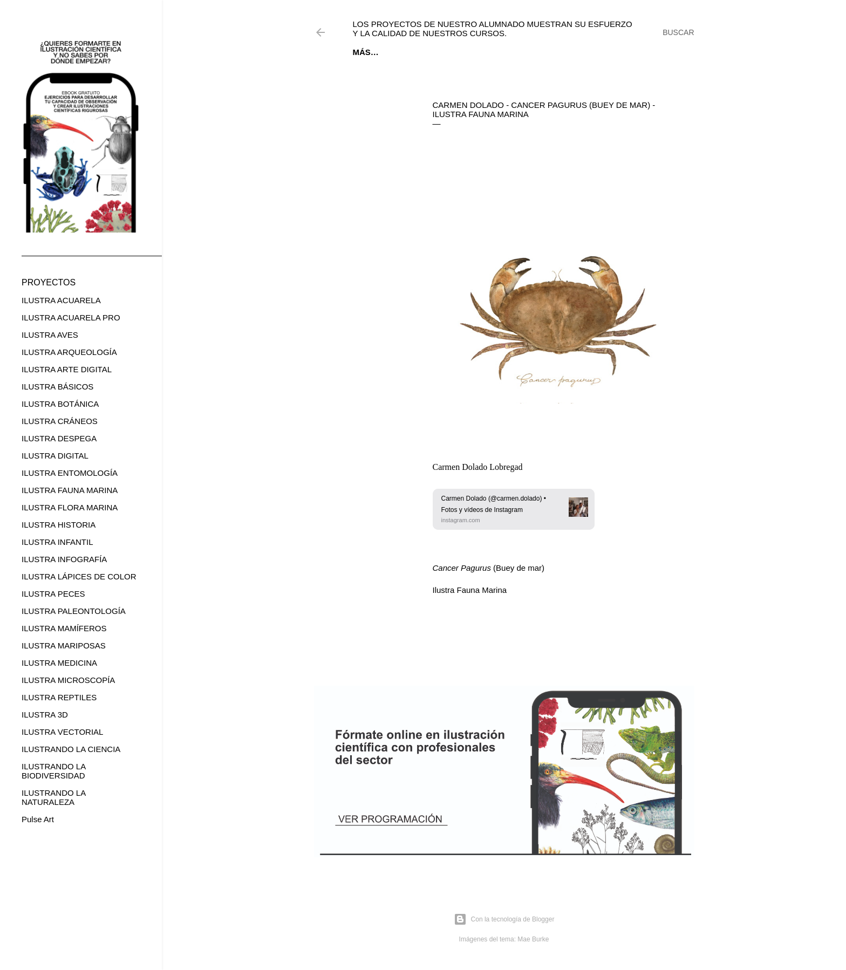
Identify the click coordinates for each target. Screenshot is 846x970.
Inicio (365, 52)
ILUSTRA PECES (53, 593)
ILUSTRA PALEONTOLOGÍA (74, 611)
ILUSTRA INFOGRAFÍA (64, 559)
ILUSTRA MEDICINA (59, 662)
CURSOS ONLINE (498, 52)
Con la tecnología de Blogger (504, 919)
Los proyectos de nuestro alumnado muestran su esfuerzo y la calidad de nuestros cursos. (492, 28)
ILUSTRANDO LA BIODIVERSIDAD (53, 771)
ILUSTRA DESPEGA (59, 438)
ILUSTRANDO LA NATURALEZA (53, 797)
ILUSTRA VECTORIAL (62, 731)
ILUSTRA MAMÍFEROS (64, 628)
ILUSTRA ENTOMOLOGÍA (70, 472)
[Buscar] (678, 32)
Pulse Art (38, 819)
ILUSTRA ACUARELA (61, 300)
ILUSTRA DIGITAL (55, 455)
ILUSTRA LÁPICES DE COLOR (79, 576)
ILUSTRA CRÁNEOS (60, 421)
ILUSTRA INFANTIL (57, 542)
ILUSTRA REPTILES (59, 697)
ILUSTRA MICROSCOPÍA (68, 680)
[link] (514, 509)
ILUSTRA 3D (45, 714)
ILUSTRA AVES (50, 334)
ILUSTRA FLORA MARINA (70, 507)
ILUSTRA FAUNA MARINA (70, 490)
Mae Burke (533, 939)
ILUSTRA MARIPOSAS (64, 645)
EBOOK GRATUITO (421, 52)
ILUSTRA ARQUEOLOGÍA (69, 352)
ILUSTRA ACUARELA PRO (71, 317)
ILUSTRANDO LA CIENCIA (71, 749)
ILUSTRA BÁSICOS (57, 386)
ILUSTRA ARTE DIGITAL (67, 369)
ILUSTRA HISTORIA (58, 524)
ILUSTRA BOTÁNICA (60, 403)
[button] (514, 509)
